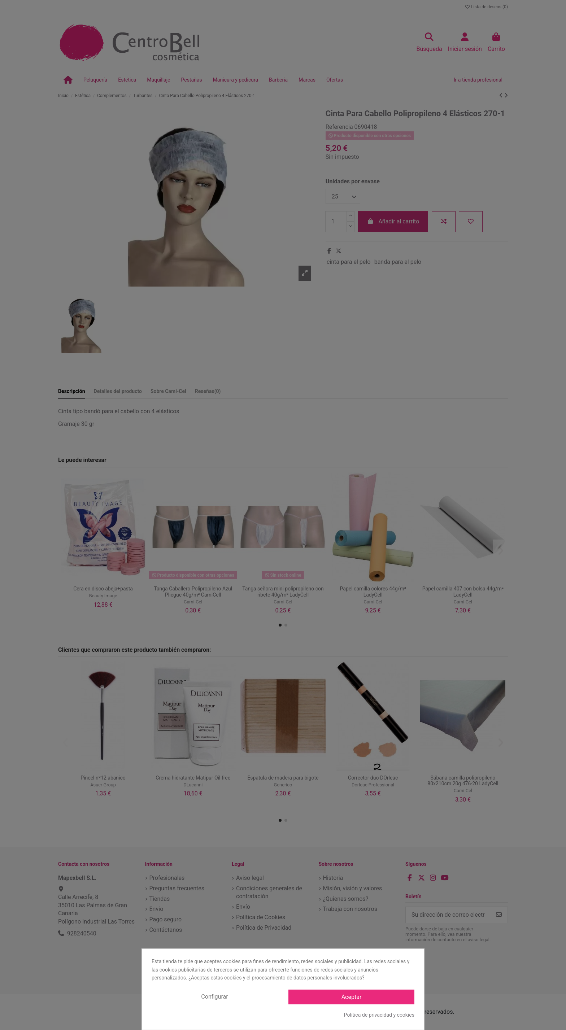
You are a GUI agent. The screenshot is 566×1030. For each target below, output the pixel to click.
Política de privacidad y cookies (379, 1015)
